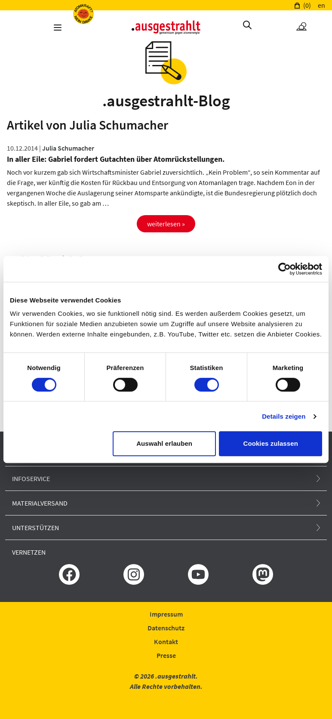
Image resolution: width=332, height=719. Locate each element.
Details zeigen (283, 416)
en (321, 5)
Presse (166, 655)
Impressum (166, 614)
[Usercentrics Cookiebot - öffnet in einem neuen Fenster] (284, 268)
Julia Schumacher (68, 148)
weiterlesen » (166, 223)
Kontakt (166, 641)
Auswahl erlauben (164, 443)
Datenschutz (166, 627)
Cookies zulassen (270, 443)
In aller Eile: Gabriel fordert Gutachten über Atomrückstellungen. (115, 159)
